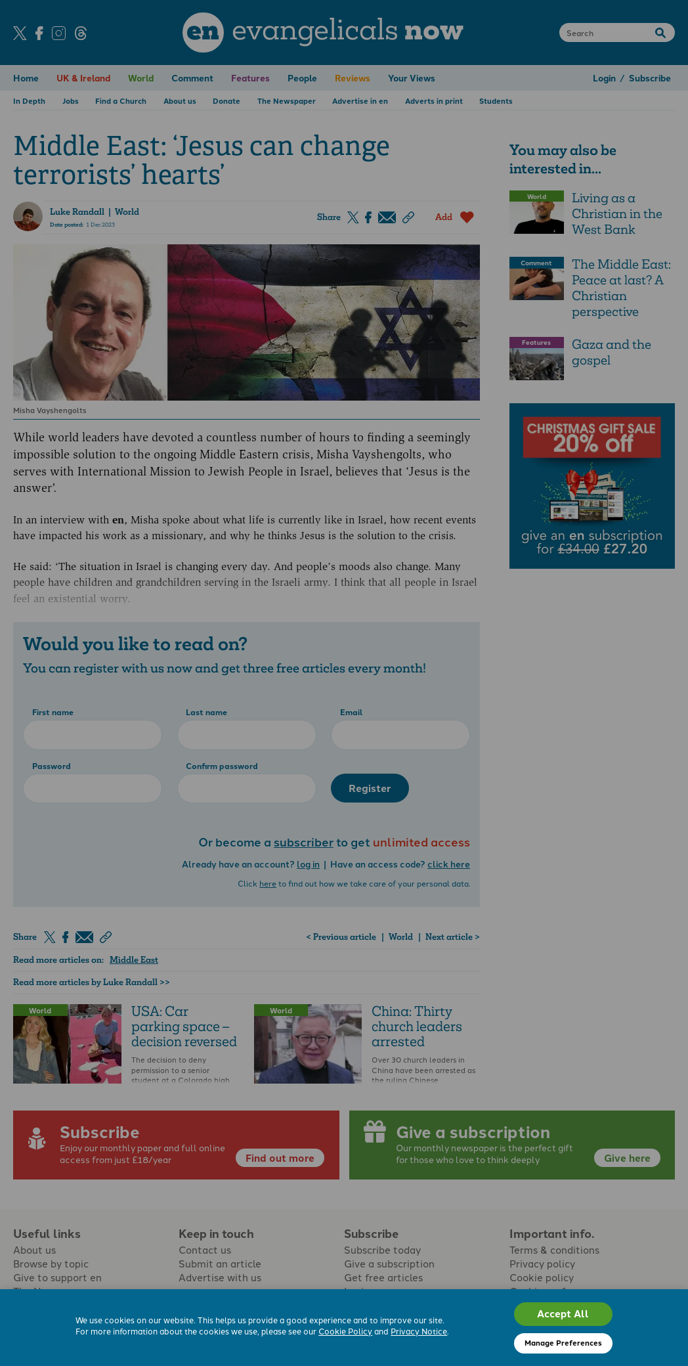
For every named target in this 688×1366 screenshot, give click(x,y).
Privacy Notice (419, 1330)
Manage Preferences (563, 1342)
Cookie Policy (345, 1330)
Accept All (563, 1313)
